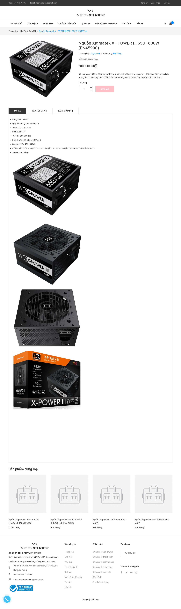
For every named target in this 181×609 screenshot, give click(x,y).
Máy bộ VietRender (106, 23)
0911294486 (20, 3)
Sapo (96, 599)
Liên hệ (167, 3)
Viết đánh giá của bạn (89, 59)
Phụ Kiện (48, 23)
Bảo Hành (97, 577)
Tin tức (126, 23)
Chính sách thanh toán (103, 557)
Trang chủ (16, 23)
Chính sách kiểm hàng (102, 567)
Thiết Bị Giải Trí (67, 23)
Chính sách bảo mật (102, 572)
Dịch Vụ (85, 23)
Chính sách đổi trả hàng (103, 562)
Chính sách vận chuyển (103, 552)
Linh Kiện (32, 23)
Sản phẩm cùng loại (24, 469)
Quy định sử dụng (100, 582)
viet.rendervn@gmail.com (46, 3)
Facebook (130, 553)
